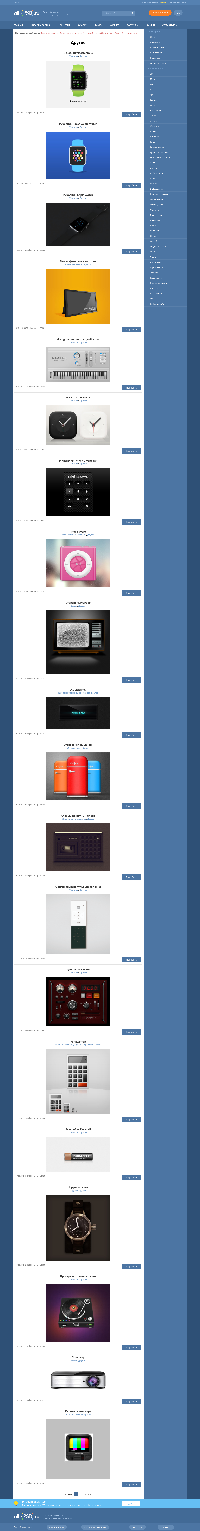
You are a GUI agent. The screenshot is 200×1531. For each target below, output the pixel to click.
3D (151, 74)
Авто (152, 94)
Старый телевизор (78, 602)
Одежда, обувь (157, 204)
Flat (151, 84)
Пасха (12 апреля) (103, 32)
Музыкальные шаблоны (74, 534)
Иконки (153, 131)
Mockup (153, 79)
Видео (74, 605)
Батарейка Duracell (78, 1129)
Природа (154, 288)
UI (151, 89)
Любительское (157, 173)
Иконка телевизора (78, 1411)
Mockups (114, 25)
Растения (154, 230)
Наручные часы (78, 1187)
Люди (152, 178)
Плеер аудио (78, 531)
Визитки (82, 25)
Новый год (155, 42)
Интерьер (154, 136)
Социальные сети (158, 63)
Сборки (153, 236)
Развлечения (156, 277)
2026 (152, 37)
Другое (83, 56)
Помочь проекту (160, 12)
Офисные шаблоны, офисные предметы (74, 1044)
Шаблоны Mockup (74, 264)
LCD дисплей (78, 689)
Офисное (154, 210)
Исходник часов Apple (78, 53)
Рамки (98, 25)
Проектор (78, 1357)
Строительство (157, 267)
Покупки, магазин (158, 283)
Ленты (153, 162)
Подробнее (131, 114)
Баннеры (154, 100)
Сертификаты (169, 25)
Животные (155, 126)
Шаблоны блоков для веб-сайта (74, 692)
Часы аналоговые (78, 397)
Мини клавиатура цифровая (78, 460)
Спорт (153, 251)
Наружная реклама (159, 194)
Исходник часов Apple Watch (78, 124)
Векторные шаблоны (95, 1527)
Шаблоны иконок (74, 1414)
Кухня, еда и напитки (160, 157)
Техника (73, 56)
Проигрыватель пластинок (78, 1276)
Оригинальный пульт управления (78, 887)
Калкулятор (78, 1041)
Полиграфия (156, 52)
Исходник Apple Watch (78, 195)
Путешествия (156, 293)
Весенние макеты (49, 32)
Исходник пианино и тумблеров (78, 339)
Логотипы (132, 25)
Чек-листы (166, 1527)
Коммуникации (157, 147)
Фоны (153, 298)
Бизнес (153, 105)
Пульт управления (78, 969)
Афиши (151, 25)
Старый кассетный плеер (78, 815)
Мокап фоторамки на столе (78, 261)
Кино (152, 142)
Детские (154, 115)
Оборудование (74, 748)
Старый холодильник (78, 744)
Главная (17, 2)
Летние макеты (129, 32)
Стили (153, 257)
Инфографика (156, 189)
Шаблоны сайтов (40, 25)
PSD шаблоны (56, 1527)
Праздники (155, 58)
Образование (156, 199)
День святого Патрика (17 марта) (76, 32)
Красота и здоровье (159, 152)
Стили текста (156, 262)
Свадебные (155, 241)
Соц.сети (65, 25)
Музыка (153, 183)
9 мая (117, 32)
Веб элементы (156, 110)
